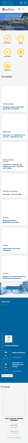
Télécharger (14, 431)
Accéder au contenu (6, 2)
